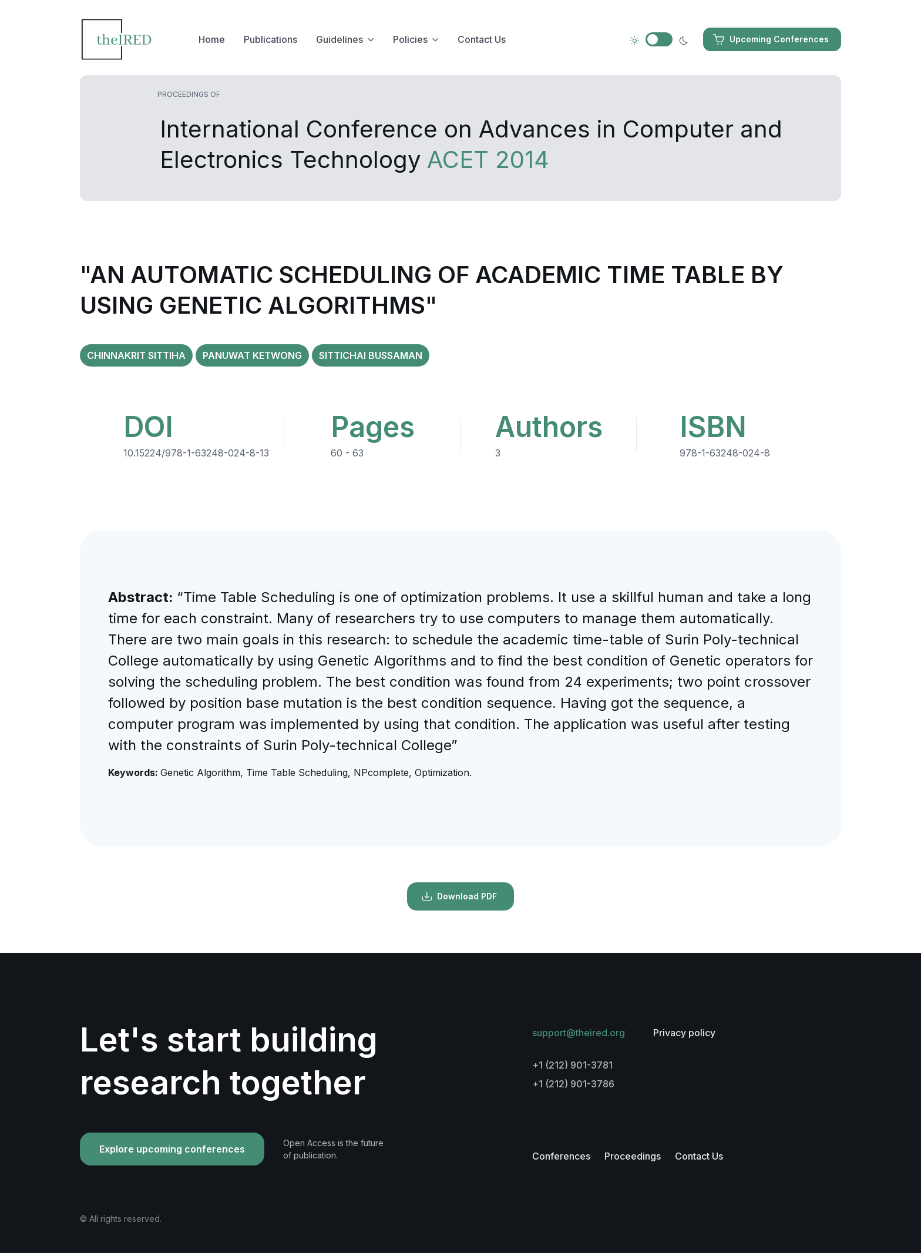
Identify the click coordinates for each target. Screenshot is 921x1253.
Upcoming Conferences (771, 39)
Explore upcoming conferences (172, 1149)
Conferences (561, 1156)
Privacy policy (684, 1033)
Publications (270, 39)
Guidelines (339, 39)
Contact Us (482, 39)
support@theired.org (578, 1033)
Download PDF (459, 896)
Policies (410, 39)
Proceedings (632, 1156)
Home (212, 39)
